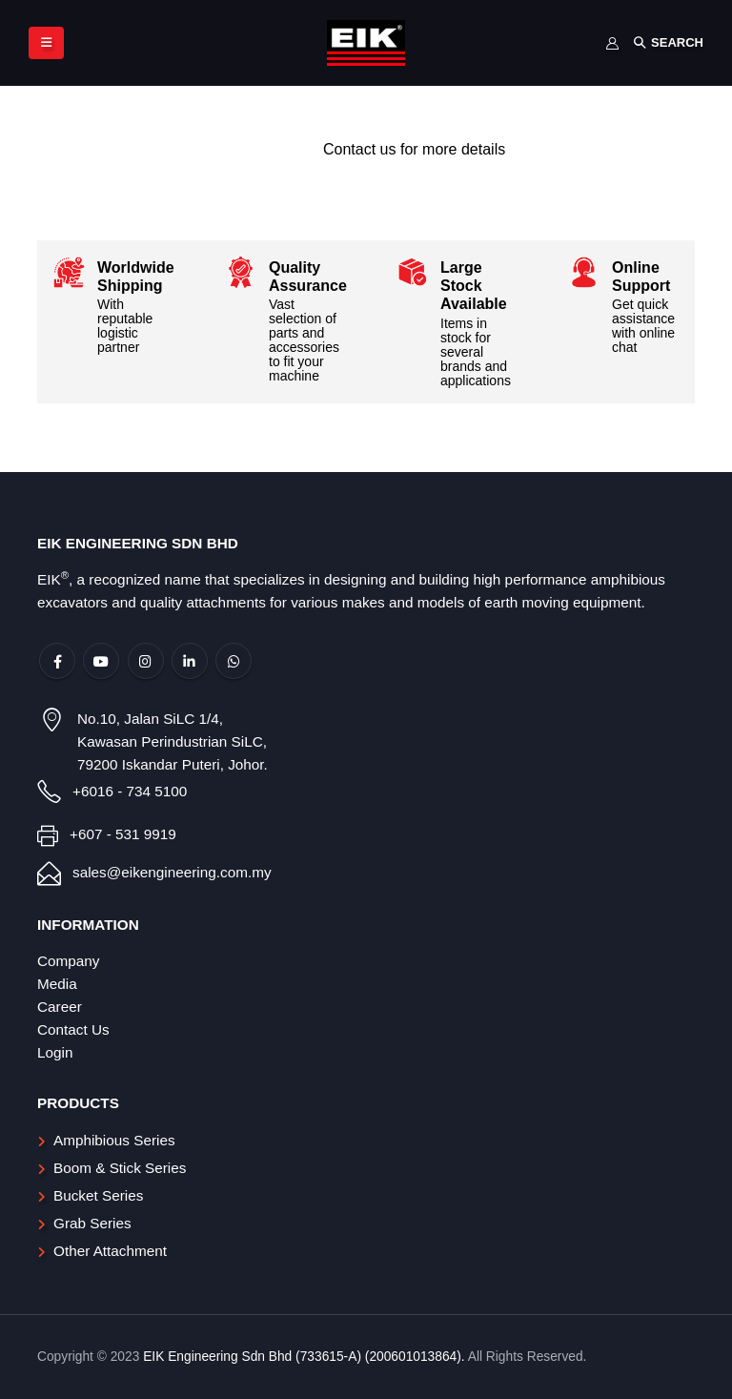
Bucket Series (98, 1195)
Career (59, 1006)
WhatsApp (233, 661)
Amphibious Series (114, 1140)
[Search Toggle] (668, 42)
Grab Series (92, 1223)
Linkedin (190, 661)
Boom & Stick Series (119, 1168)
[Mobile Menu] (46, 43)
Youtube (101, 661)
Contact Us (73, 1029)
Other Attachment (110, 1251)
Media (57, 984)
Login (54, 1052)
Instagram (146, 661)
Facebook (57, 661)
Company (68, 961)
